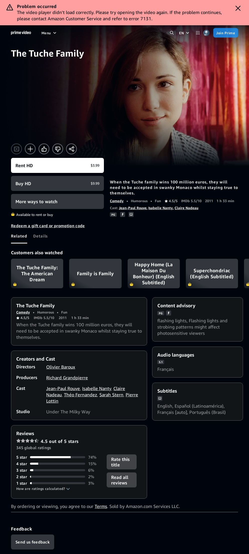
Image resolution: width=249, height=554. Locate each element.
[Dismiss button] (238, 8)
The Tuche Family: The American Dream (37, 273)
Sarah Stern (111, 394)
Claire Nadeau (186, 208)
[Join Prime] (225, 33)
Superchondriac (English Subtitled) (212, 273)
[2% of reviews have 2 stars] (58, 476)
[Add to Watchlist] (30, 148)
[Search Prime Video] (171, 33)
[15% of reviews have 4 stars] (58, 463)
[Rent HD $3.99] (57, 165)
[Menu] (49, 33)
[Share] (71, 148)
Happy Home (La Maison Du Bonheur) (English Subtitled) (154, 273)
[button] (43, 488)
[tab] (19, 235)
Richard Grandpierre (67, 377)
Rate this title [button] (120, 461)
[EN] (184, 33)
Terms (101, 506)
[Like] (43, 148)
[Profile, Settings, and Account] (206, 33)
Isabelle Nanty (160, 208)
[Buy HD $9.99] (57, 183)
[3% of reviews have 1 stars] (58, 483)
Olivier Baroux (60, 367)
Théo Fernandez (80, 394)
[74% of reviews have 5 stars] (58, 457)
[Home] (21, 33)
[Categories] (197, 33)
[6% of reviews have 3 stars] (58, 470)
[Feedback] (32, 541)
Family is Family (95, 273)
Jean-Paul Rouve (133, 208)
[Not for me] (57, 148)
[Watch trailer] (16, 148)
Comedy (117, 201)
